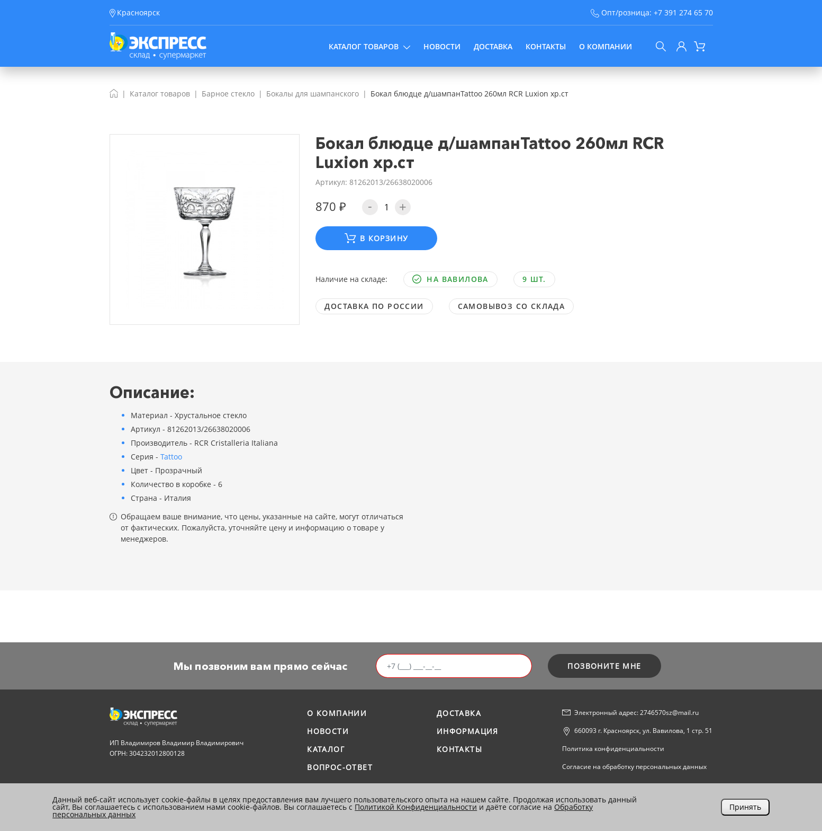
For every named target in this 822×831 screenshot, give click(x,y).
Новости (441, 46)
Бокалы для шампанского (312, 94)
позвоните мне (604, 666)
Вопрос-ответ (340, 767)
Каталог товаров (369, 46)
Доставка (493, 46)
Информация (468, 731)
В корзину (376, 238)
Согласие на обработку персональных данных (634, 766)
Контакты (546, 46)
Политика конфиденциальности (613, 748)
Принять (745, 807)
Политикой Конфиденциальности (416, 807)
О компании (605, 46)
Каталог (326, 749)
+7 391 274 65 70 (683, 12)
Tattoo (171, 457)
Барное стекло (228, 94)
